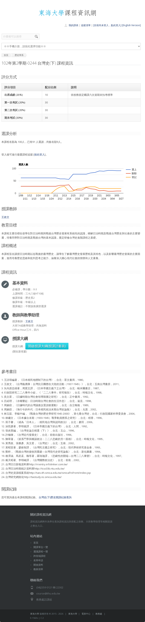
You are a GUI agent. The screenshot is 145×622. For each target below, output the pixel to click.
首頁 (35, 542)
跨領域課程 (39, 556)
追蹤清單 (86, 25)
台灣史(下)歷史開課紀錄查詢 (55, 497)
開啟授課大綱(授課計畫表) (47, 346)
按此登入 (39, 154)
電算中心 (86, 613)
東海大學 (34, 613)
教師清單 (38, 569)
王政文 (5, 217)
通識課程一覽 (40, 551)
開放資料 (38, 564)
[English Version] (131, 25)
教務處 (98, 613)
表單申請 (38, 560)
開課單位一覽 (40, 547)
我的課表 (73, 25)
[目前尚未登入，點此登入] (107, 25)
